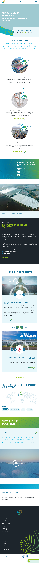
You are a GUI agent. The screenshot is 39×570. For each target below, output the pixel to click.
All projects (19, 377)
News (4, 543)
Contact (5, 545)
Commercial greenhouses (10, 251)
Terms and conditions (16, 556)
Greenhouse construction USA (11, 249)
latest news (24, 32)
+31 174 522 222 (5, 526)
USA (23, 409)
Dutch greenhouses (8, 253)
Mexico (30, 409)
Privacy (3, 556)
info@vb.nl (4, 528)
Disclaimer (8, 556)
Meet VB (5, 541)
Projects (5, 540)
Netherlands (15, 409)
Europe (5, 409)
